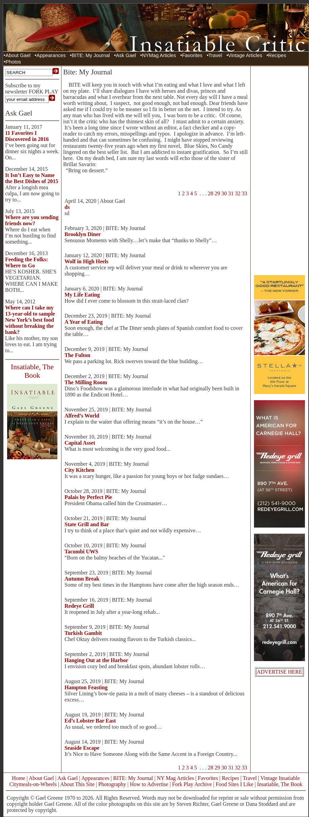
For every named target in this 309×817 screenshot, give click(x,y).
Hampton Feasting (86, 687)
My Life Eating (82, 295)
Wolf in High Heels (86, 261)
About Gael (17, 55)
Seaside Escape (82, 748)
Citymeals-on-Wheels (33, 784)
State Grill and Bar (87, 524)
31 (231, 193)
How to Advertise (149, 784)
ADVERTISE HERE (279, 672)
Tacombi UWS (81, 551)
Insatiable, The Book (279, 784)
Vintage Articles (245, 55)
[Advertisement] (279, 170)
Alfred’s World (82, 416)
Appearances (51, 55)
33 (244, 193)
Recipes (277, 55)
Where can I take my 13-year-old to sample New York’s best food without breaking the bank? (30, 320)
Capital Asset (80, 443)
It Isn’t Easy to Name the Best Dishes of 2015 (31, 178)
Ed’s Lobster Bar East (90, 721)
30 (224, 193)
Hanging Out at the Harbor (96, 660)
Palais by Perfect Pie (88, 497)
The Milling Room (86, 382)
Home (18, 778)
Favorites (192, 55)
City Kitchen (79, 470)
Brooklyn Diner (83, 234)
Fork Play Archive (192, 784)
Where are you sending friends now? (31, 220)
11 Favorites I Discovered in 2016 (27, 136)
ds (67, 207)
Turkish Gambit (83, 633)
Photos (13, 62)
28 (210, 193)
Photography (112, 784)
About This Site (77, 784)
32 (237, 193)
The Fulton (77, 355)
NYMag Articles (159, 55)
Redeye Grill (79, 606)
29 (217, 193)
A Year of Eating (84, 322)
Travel (215, 55)
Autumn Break (82, 579)
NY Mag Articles (175, 778)
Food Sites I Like (234, 784)
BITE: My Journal (91, 55)
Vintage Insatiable (280, 778)
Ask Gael (126, 55)
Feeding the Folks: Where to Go (26, 262)
